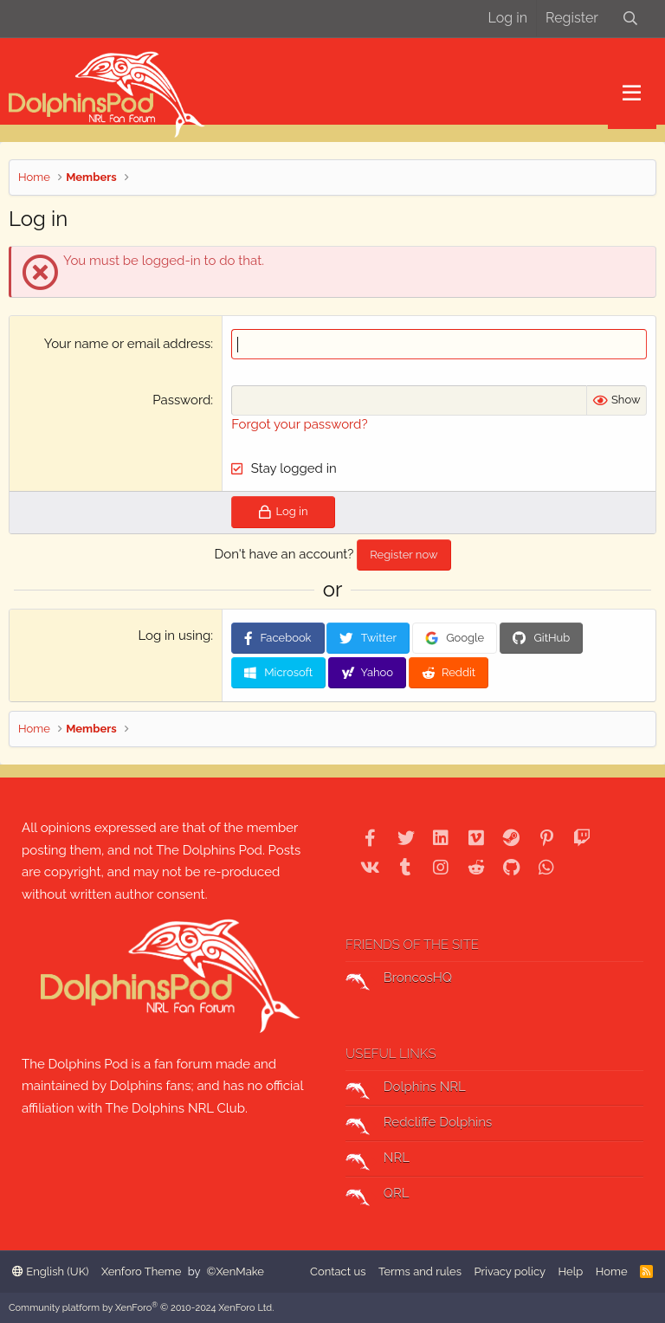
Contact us (337, 1271)
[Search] (630, 18)
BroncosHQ (398, 980)
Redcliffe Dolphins (418, 1124)
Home (612, 1271)
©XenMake (235, 1271)
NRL (377, 1160)
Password (181, 400)
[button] (631, 93)
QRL (377, 1195)
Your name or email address (127, 344)
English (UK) (50, 1271)
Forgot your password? (299, 424)
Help (571, 1271)
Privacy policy (510, 1271)
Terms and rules (420, 1271)
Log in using (174, 635)
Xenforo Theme (141, 1271)
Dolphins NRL (405, 1089)
